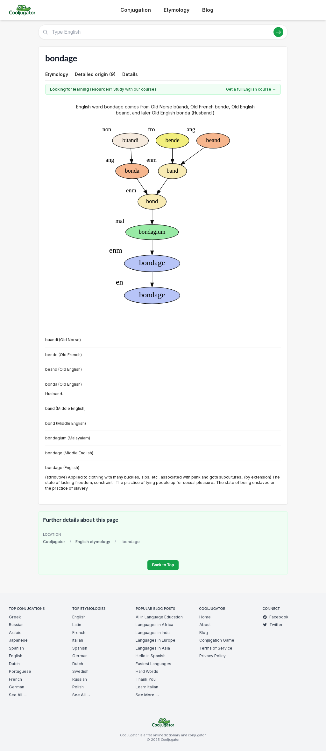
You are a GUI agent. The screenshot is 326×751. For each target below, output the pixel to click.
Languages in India (153, 632)
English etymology (92, 541)
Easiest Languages (153, 663)
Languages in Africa (154, 624)
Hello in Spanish (151, 655)
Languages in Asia (153, 648)
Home (205, 617)
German (16, 687)
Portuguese (20, 671)
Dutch (14, 663)
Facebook (275, 617)
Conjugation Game (216, 640)
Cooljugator (54, 541)
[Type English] (163, 32)
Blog (207, 10)
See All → (18, 694)
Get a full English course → (251, 89)
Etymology (176, 10)
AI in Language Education (159, 617)
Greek (15, 617)
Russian (16, 624)
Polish (78, 687)
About (205, 624)
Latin (76, 624)
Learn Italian (147, 687)
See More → (147, 694)
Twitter (273, 624)
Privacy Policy (212, 655)
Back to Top (163, 565)
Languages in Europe (155, 640)
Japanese (18, 640)
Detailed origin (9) (95, 74)
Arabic (15, 632)
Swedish (80, 671)
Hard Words (147, 671)
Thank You (146, 679)
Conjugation (135, 10)
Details (130, 74)
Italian (77, 640)
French (15, 679)
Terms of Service (215, 648)
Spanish (16, 648)
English (15, 655)
